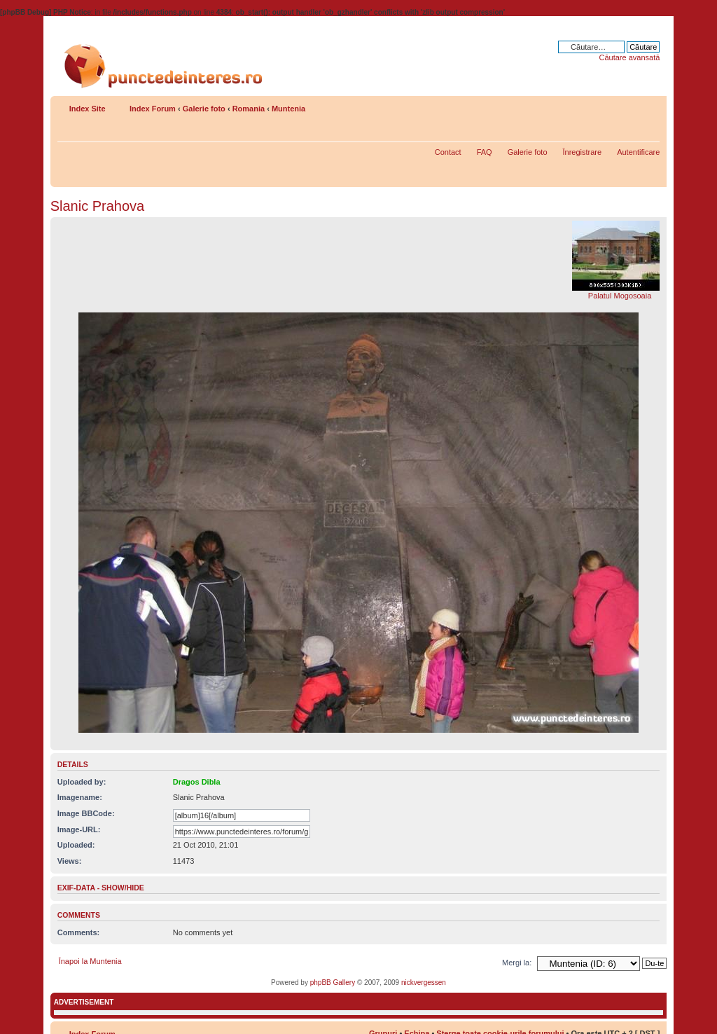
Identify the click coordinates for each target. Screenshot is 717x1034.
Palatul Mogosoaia (620, 295)
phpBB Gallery (332, 982)
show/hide (123, 887)
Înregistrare (582, 152)
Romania (248, 108)
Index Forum (153, 108)
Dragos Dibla (197, 782)
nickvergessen (423, 982)
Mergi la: (516, 962)
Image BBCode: (86, 813)
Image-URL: (79, 829)
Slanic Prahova (97, 206)
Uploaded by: (81, 782)
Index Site (87, 108)
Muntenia (288, 108)
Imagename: (79, 797)
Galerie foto (204, 108)
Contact (448, 152)
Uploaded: (76, 845)
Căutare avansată (629, 57)
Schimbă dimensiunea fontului (649, 105)
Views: (69, 861)
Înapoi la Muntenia (90, 961)
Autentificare (638, 152)
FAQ (484, 152)
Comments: (78, 932)
